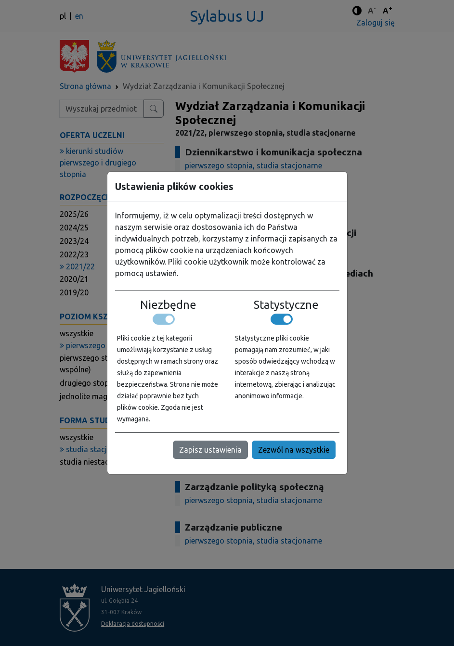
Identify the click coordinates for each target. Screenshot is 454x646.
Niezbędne (168, 304)
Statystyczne (286, 304)
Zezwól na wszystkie (293, 449)
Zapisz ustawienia (210, 449)
